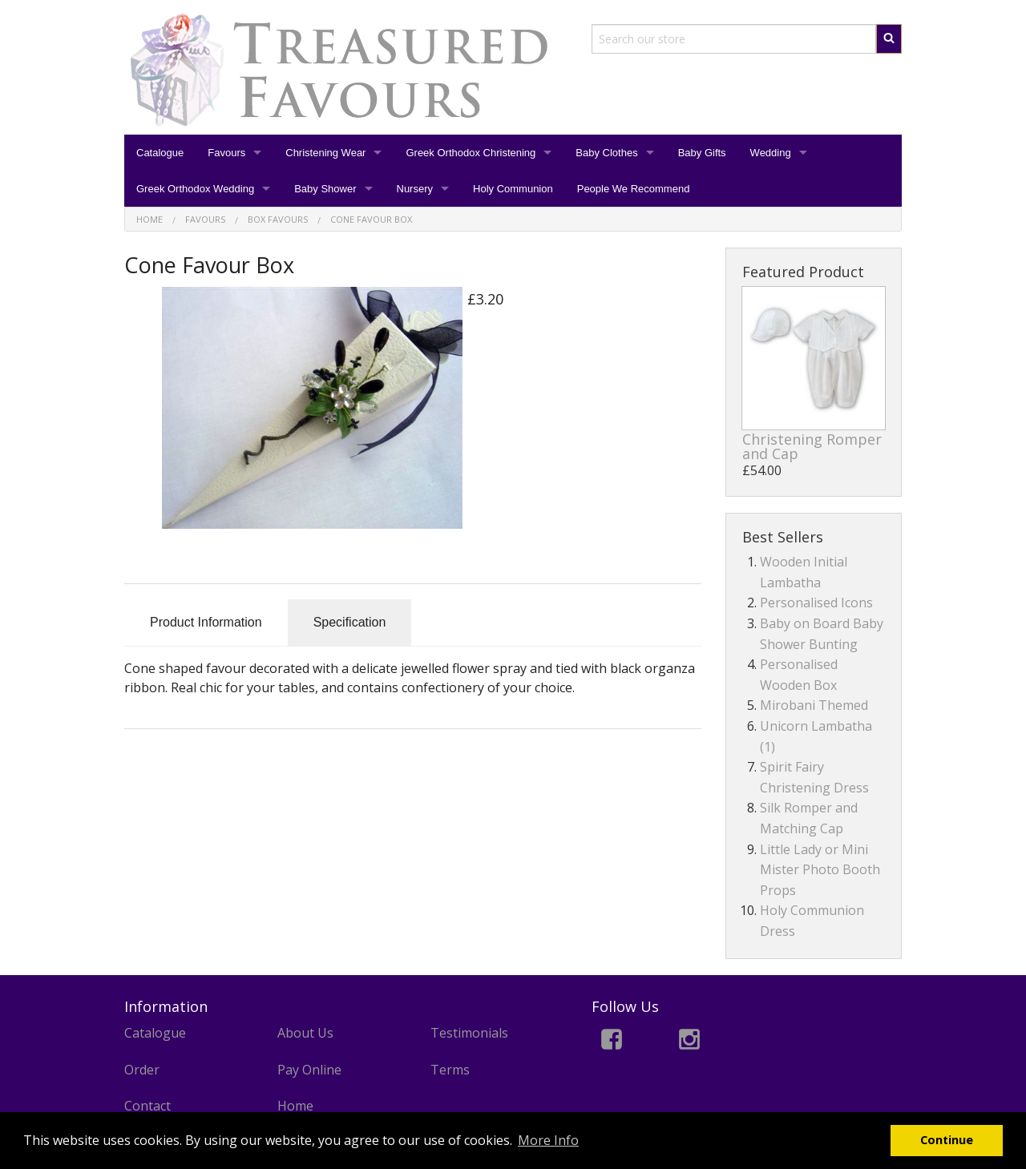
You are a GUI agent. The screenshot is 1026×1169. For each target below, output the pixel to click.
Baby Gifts (702, 153)
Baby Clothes (606, 153)
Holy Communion (513, 189)
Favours (226, 153)
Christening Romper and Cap (812, 446)
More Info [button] (548, 1140)
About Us (305, 1033)
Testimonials (469, 1033)
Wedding (770, 153)
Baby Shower (325, 189)
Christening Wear (325, 153)
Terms (450, 1069)
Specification (349, 622)
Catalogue (160, 153)
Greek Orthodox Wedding (195, 189)
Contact (147, 1106)
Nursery (415, 189)
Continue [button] (946, 1139)
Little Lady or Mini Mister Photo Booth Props (820, 869)
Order (142, 1069)
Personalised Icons (816, 602)
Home (295, 1106)
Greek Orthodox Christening (470, 153)
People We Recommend (633, 189)
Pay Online (309, 1069)
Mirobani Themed (814, 705)
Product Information (206, 622)
